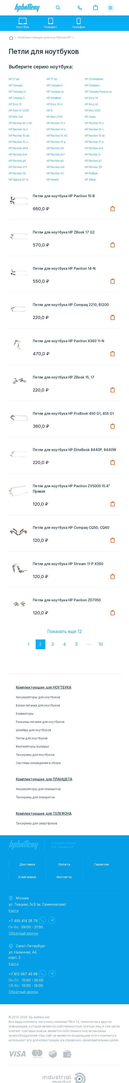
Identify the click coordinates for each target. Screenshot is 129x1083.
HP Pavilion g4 (17, 160)
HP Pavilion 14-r (94, 129)
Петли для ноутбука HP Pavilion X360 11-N (68, 341)
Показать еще (64, 631)
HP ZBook (90, 179)
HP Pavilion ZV (55, 173)
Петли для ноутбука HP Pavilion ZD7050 (67, 600)
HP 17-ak (14, 79)
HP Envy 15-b (54, 104)
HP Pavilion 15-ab (19, 135)
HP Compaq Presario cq (98, 91)
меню (110, 7)
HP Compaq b (54, 85)
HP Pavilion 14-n (56, 129)
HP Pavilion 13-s (94, 123)
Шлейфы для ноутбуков (33, 730)
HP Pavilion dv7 (56, 154)
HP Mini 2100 (54, 116)
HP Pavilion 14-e (18, 129)
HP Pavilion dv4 (94, 148)
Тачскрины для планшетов (35, 797)
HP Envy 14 (91, 97)
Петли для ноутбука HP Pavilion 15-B (64, 196)
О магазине (27, 877)
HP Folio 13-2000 (19, 110)
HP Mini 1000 (93, 110)
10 (100, 644)
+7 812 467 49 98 (23, 974)
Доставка (27, 864)
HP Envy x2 (91, 104)
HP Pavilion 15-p (56, 141)
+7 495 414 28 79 (23, 921)
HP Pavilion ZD (93, 167)
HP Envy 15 (15, 104)
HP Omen (90, 116)
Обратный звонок (23, 933)
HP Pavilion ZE (17, 173)
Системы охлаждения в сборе (38, 763)
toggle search (58, 7)
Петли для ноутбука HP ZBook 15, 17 (63, 377)
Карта (14, 911)
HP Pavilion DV (55, 148)
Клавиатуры (25, 713)
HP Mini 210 (16, 116)
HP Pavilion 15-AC (57, 135)
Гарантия (101, 864)
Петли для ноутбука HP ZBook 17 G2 (64, 232)
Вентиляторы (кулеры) (32, 746)
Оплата (64, 864)
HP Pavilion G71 (18, 167)
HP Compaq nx (55, 91)
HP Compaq (15, 85)
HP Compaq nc (17, 91)
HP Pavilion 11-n (56, 123)
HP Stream (53, 179)
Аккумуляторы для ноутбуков (38, 697)
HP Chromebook (94, 79)
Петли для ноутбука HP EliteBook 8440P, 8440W (74, 450)
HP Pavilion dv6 (18, 154)
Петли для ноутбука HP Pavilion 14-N (64, 268)
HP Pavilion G (93, 154)
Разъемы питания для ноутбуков (40, 722)
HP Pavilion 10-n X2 (20, 123)
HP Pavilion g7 (93, 160)
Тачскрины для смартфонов (36, 823)
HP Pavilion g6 (55, 160)
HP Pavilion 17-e (94, 141)
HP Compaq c (92, 85)
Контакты (64, 877)
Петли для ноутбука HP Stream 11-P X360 (68, 564)
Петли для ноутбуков (32, 738)
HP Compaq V (17, 97)
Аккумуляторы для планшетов (38, 789)
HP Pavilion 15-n (18, 141)
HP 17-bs (52, 79)
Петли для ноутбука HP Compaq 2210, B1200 (71, 305)
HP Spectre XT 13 (18, 179)
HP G (50, 110)
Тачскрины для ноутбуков (35, 754)
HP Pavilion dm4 (18, 148)
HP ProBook (91, 173)
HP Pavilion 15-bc (95, 135)
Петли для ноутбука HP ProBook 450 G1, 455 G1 (73, 413)
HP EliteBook (54, 97)
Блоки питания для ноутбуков (38, 705)
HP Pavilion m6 (55, 167)
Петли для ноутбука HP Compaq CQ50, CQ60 (71, 528)
